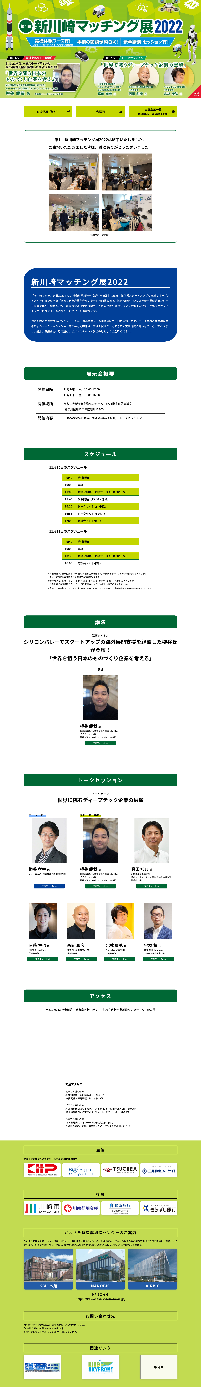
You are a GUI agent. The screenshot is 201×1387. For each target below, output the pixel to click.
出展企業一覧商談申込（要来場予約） (156, 111)
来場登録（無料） (53, 112)
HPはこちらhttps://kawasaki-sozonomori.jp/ (100, 1296)
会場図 (109, 112)
